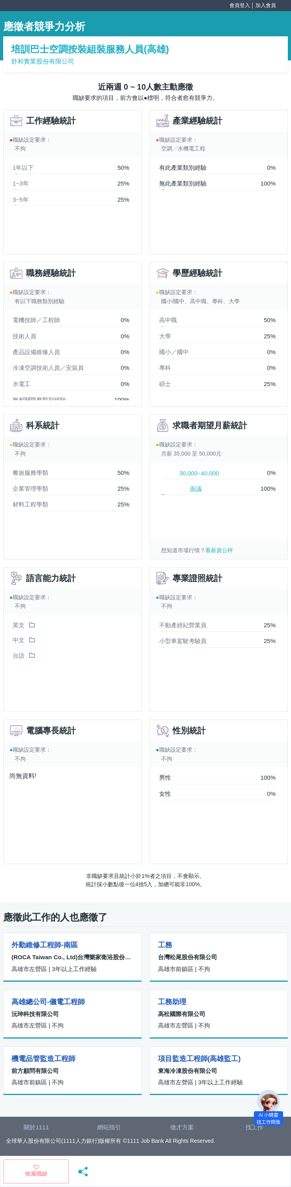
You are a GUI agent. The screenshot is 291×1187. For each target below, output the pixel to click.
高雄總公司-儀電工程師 (48, 1002)
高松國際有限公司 (181, 1014)
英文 (18, 625)
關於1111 (36, 1127)
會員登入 (239, 5)
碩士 (165, 384)
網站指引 (109, 1127)
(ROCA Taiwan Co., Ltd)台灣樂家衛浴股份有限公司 (72, 957)
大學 (165, 336)
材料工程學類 (30, 504)
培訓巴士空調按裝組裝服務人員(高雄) (90, 49)
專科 (165, 367)
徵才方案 (182, 1127)
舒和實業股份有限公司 (42, 61)
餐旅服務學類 (30, 472)
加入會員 (265, 5)
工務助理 (172, 1002)
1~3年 (20, 183)
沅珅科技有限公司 (35, 1014)
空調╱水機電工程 (183, 148)
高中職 (168, 320)
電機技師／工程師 (36, 320)
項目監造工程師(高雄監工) (199, 1059)
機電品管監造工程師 (43, 1059)
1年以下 (23, 167)
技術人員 (24, 336)
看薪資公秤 (219, 550)
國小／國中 (174, 352)
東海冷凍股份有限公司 (187, 1070)
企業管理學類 (30, 488)
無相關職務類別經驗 (39, 399)
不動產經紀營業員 (183, 625)
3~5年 (20, 199)
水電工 (21, 384)
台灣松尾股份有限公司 (187, 957)
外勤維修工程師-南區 (44, 945)
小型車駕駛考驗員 (183, 641)
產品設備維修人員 (36, 352)
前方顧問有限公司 (35, 1070)
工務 (165, 945)
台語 (18, 655)
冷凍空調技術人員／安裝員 (48, 367)
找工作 (254, 1127)
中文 (18, 640)
